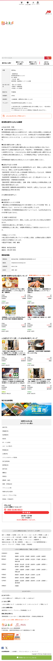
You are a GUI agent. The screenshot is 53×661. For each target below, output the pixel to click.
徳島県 (17, 577)
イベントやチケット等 (8, 537)
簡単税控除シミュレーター (9, 616)
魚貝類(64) (5, 435)
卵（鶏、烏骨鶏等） (18, 542)
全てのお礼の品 (46, 63)
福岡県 (17, 580)
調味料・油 (10, 539)
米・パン (24, 535)
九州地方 (4, 580)
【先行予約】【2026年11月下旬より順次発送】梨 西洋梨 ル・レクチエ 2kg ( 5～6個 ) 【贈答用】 (13, 290)
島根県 (22, 574)
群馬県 (27, 559)
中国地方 (4, 574)
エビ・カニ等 (32, 535)
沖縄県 (17, 586)
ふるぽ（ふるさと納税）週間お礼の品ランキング (15, 619)
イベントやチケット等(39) (9, 457)
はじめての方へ (22, 3)
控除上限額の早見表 (24, 616)
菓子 (30, 537)
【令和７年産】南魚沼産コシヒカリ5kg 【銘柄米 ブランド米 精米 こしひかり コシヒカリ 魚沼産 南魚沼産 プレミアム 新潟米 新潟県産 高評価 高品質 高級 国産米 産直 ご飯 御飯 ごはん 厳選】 (13, 355)
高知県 (33, 577)
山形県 (38, 556)
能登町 (32, 365)
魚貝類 (14, 535)
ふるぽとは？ (31, 598)
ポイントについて (33, 604)
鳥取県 (17, 574)
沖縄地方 (4, 585)
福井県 (33, 564)
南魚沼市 (7, 365)
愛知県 (27, 566)
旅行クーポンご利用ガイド (33, 63)
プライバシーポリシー (24, 651)
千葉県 (38, 559)
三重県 (17, 569)
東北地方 (4, 556)
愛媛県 (27, 577)
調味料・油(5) (6, 480)
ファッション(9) (6, 487)
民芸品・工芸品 (20, 544)
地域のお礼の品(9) (7, 491)
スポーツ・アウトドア (8, 544)
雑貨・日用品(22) (7, 484)
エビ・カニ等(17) (7, 446)
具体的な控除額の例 (37, 616)
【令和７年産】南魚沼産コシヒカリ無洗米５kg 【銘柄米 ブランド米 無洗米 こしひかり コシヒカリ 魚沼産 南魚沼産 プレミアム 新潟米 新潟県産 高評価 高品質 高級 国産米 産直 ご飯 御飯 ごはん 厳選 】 (39, 383)
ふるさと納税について (8, 604)
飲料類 (25, 537)
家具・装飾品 (42, 537)
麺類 (35, 537)
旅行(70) (4, 427)
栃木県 (22, 559)
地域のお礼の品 (6, 542)
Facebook (3, 648)
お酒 (46, 535)
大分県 (38, 580)
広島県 (33, 574)
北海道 (17, 553)
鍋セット (28, 542)
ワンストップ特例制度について (22, 610)
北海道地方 (4, 553)
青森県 (17, 556)
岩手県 (22, 556)
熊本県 (33, 580)
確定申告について (7, 610)
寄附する (38, 3)
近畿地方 (4, 392)
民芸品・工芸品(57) (7, 499)
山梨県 (38, 564)
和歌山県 (4, 393)
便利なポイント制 (20, 598)
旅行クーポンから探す (20, 63)
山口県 (38, 574)
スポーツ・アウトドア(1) (9, 495)
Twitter (6, 648)
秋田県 (33, 556)
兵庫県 (38, 569)
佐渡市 (7, 303)
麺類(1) (4, 472)
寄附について (44, 604)
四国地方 (4, 577)
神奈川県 (17, 561)
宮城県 (27, 556)
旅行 (3, 535)
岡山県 (27, 574)
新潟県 (3, 303)
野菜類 (40, 535)
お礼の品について (21, 604)
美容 (3, 539)
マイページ (33, 3)
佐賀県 (22, 580)
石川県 (28, 365)
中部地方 (4, 301)
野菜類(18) (5, 450)
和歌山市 (8, 393)
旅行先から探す (6, 63)
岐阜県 (17, 566)
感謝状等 (36, 539)
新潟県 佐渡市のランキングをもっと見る (39, 275)
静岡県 (22, 566)
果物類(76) (5, 431)
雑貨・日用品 (18, 539)
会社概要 (14, 651)
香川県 (22, 577)
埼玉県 (33, 559)
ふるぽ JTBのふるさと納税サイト (9, 29)
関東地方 (4, 559)
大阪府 (33, 569)
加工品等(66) (6, 461)
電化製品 (29, 544)
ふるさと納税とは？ (7, 598)
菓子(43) (4, 469)
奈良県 (44, 569)
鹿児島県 (17, 582)
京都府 (27, 569)
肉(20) (4, 438)
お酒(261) (5, 453)
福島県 (44, 556)
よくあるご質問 (28, 3)
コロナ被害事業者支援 (39, 542)
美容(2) (4, 476)
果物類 (8, 535)
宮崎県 (44, 580)
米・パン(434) (6, 442)
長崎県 (27, 580)
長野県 (44, 564)
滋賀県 (22, 569)
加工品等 (18, 537)
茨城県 (17, 559)
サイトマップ (35, 651)
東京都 (44, 559)
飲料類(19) (5, 465)
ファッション (28, 539)
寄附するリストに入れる (27, 657)
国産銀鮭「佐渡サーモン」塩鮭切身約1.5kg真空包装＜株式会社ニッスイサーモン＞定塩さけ (39, 290)
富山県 (22, 564)
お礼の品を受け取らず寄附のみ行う (16, 116)
